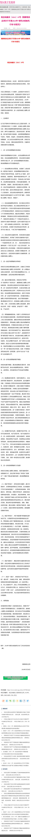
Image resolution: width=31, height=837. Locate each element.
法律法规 (24, 7)
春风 (8, 695)
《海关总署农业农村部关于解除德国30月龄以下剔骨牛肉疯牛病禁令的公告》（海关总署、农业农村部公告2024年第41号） (16, 714)
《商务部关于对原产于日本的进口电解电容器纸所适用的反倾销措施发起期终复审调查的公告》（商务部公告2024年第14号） (16, 738)
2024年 (27, 692)
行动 (12, 695)
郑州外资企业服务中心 (15, 7)
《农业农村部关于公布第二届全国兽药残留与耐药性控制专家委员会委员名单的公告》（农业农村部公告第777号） (16, 759)
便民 (2, 695)
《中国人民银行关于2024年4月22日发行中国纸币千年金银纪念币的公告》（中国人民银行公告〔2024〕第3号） (15, 721)
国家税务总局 (20, 692)
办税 (5, 695)
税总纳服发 (12, 692)
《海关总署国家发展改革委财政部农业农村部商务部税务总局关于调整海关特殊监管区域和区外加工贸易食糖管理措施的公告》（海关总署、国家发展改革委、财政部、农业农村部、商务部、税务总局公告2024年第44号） (16, 798)
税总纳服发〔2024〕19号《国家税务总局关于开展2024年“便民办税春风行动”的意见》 (15, 9)
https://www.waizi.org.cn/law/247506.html (18, 690)
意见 (15, 695)
